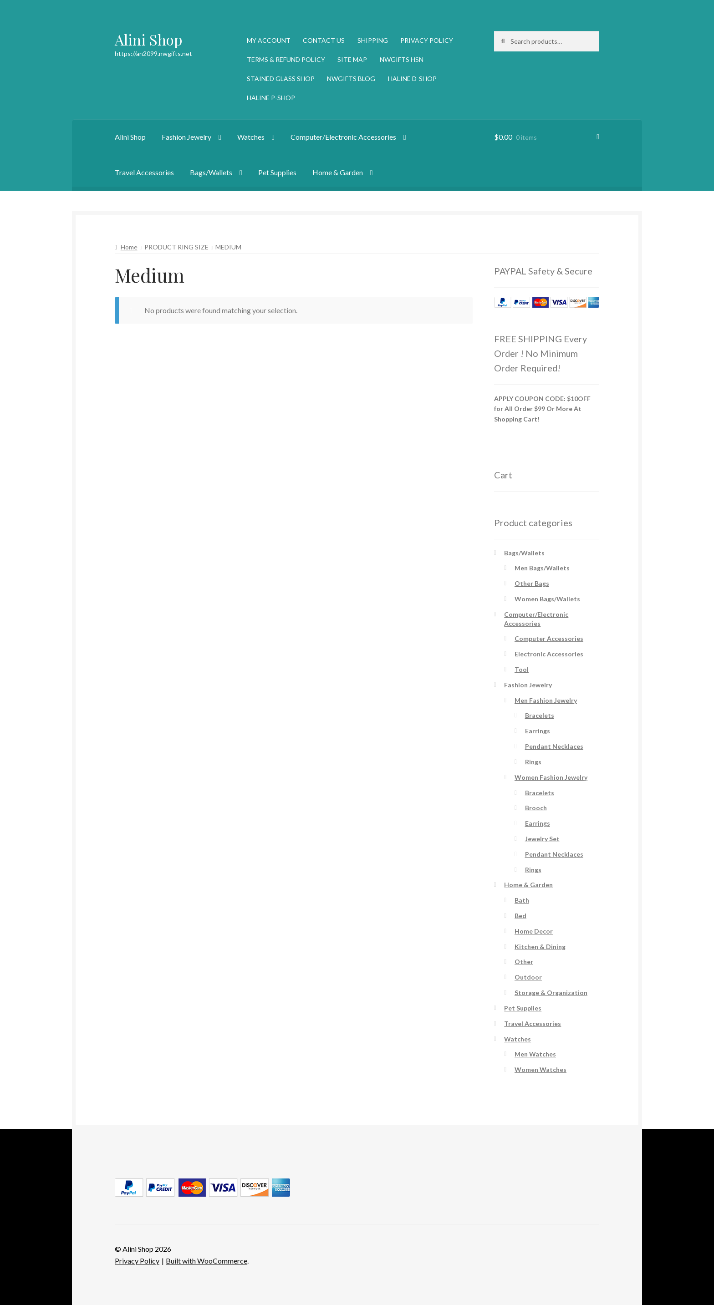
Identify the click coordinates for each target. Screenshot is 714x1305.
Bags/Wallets (211, 172)
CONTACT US (324, 40)
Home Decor (534, 931)
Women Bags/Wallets (547, 599)
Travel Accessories (144, 172)
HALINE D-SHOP (412, 78)
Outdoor (528, 977)
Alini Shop (149, 39)
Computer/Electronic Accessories (343, 136)
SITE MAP (352, 59)
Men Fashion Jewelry (546, 700)
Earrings (537, 731)
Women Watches (540, 1069)
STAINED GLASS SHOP (281, 78)
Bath (522, 900)
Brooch (536, 808)
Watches (251, 136)
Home (129, 247)
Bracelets (539, 715)
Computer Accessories (549, 638)
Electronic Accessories (549, 654)
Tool (522, 669)
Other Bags (532, 583)
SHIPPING (372, 40)
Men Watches (535, 1054)
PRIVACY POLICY (426, 40)
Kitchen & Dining (540, 946)
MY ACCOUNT (269, 40)
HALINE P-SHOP (271, 98)
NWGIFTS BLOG (351, 78)
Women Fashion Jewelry (551, 777)
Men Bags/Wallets (542, 568)
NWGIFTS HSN (401, 59)
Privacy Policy (137, 1260)
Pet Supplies (277, 172)
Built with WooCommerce (206, 1260)
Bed (520, 915)
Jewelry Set (542, 839)
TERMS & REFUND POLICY (286, 59)
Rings (533, 762)
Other (524, 961)
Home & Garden (337, 172)
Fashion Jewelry (186, 136)
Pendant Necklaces (554, 746)
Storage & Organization (551, 992)
